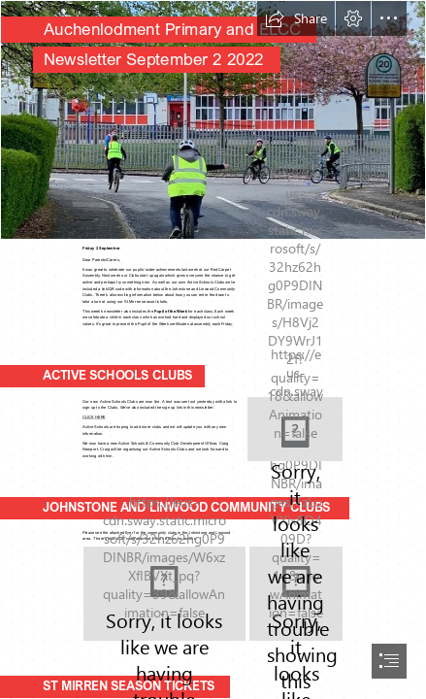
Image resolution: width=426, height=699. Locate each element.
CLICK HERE (94, 417)
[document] (213, 349)
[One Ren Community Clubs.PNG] (164, 594)
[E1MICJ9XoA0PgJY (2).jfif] (213, 120)
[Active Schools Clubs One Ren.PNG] (295, 429)
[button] (296, 18)
